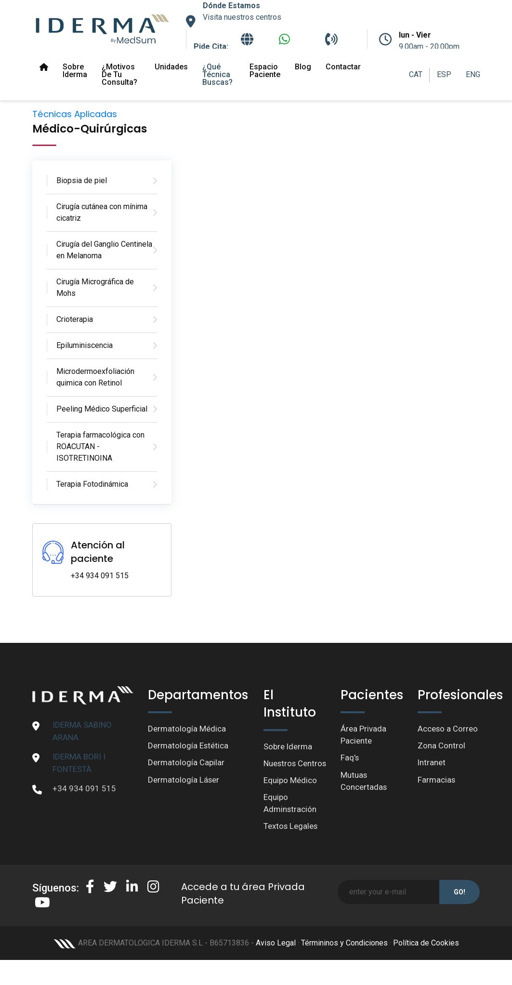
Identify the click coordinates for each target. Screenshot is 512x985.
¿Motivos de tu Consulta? (119, 74)
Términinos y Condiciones (344, 956)
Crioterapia (74, 319)
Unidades (171, 66)
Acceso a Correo (448, 728)
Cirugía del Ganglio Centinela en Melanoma (104, 250)
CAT (415, 74)
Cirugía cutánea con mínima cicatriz (101, 212)
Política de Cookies (426, 956)
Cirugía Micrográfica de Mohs (95, 287)
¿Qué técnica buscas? (217, 74)
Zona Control (441, 746)
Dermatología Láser (184, 780)
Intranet (432, 763)
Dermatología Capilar (186, 763)
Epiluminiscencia (84, 345)
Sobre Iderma (75, 70)
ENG (473, 74)
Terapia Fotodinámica (92, 484)
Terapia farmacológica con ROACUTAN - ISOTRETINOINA (100, 446)
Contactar (343, 66)
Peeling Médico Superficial (101, 408)
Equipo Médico (290, 793)
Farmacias (437, 780)
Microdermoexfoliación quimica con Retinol (95, 377)
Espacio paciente (264, 70)
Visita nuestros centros (242, 17)
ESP (444, 74)
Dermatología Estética (188, 746)
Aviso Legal (276, 956)
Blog (303, 66)
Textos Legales (290, 839)
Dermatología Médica (187, 728)
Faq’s (350, 758)
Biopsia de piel (81, 180)
